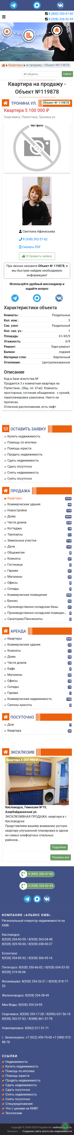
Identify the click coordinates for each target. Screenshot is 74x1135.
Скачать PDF (30, 247)
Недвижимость (16, 1062)
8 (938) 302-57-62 (33, 239)
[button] (37, 146)
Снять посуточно (17, 1099)
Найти (67, 73)
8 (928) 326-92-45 (61, 19)
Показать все (60, 857)
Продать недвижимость (23, 1080)
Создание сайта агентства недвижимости (47, 1131)
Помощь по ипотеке (20, 1071)
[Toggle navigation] (3, 16)
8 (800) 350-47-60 (61, 14)
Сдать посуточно (17, 1090)
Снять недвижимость (21, 1094)
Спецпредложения (19, 1104)
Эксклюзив (13, 1113)
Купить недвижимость (21, 1066)
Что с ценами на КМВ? (21, 1108)
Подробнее (59, 847)
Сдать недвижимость (21, 1085)
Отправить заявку (37, 256)
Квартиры (15, 65)
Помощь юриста (17, 1076)
